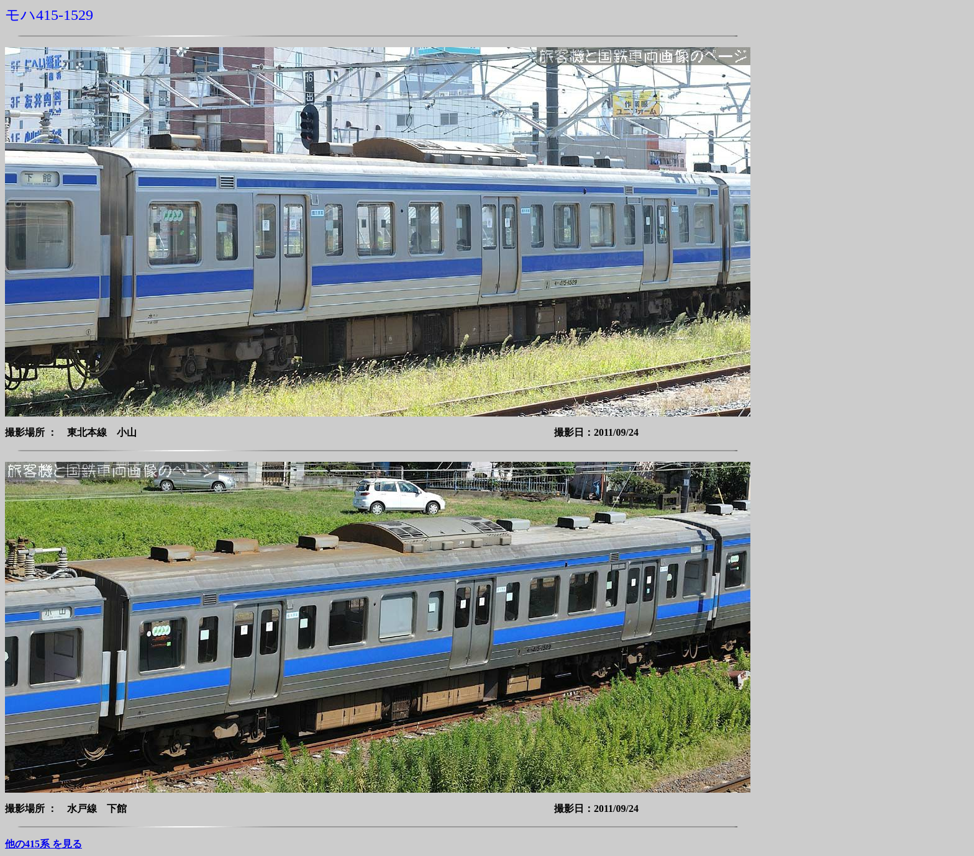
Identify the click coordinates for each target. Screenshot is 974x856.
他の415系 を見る (43, 844)
